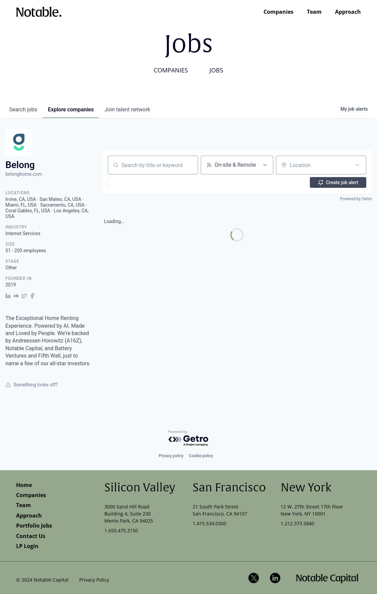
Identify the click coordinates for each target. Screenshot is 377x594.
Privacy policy (170, 455)
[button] (130, 182)
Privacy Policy (94, 580)
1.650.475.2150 (121, 530)
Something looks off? (31, 384)
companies (71, 109)
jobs (23, 109)
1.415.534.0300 (209, 523)
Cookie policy (201, 455)
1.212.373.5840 (297, 523)
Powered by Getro (356, 199)
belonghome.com (23, 174)
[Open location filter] (357, 165)
